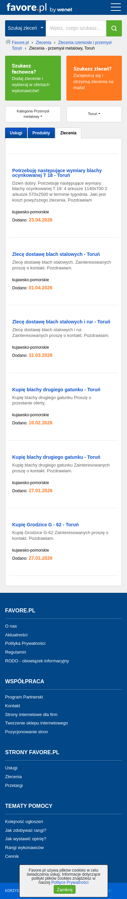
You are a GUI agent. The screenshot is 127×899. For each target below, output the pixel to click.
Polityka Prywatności (25, 643)
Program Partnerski (24, 696)
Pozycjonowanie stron (26, 731)
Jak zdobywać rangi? (25, 829)
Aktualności (16, 634)
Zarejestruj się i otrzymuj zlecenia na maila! (94, 77)
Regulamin (15, 652)
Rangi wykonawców (24, 847)
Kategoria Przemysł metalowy (33, 113)
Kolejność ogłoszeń (24, 821)
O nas (11, 626)
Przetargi (14, 785)
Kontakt (12, 705)
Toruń (93, 114)
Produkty (41, 133)
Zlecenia (68, 133)
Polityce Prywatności (69, 882)
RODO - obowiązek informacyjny (37, 660)
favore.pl (47, 7)
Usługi (16, 133)
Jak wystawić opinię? (25, 838)
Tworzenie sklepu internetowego (36, 722)
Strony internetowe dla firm (31, 714)
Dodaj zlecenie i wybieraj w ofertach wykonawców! (33, 77)
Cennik (12, 856)
